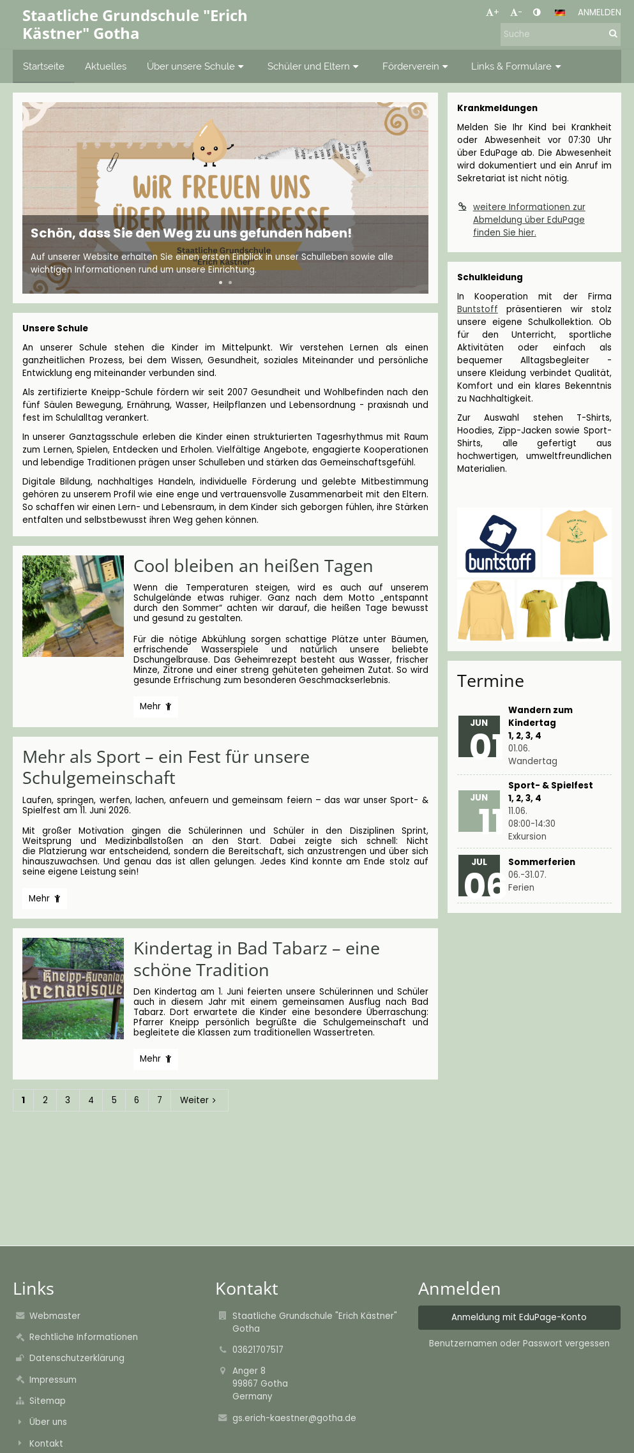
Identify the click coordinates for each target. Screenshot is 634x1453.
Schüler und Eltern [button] (315, 66)
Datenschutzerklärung (77, 1358)
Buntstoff (477, 309)
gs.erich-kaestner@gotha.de (294, 1418)
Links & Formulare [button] (517, 66)
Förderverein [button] (416, 66)
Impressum (53, 1380)
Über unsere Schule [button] (197, 66)
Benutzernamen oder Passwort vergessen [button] (519, 1343)
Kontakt (46, 1444)
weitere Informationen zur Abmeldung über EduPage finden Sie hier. (521, 220)
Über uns (48, 1422)
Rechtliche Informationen (83, 1337)
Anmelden (599, 12)
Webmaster (54, 1316)
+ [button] (492, 12)
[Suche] (560, 34)
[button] (560, 12)
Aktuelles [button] (105, 66)
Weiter (200, 1100)
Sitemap (47, 1401)
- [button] (516, 12)
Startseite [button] (43, 66)
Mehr (155, 709)
